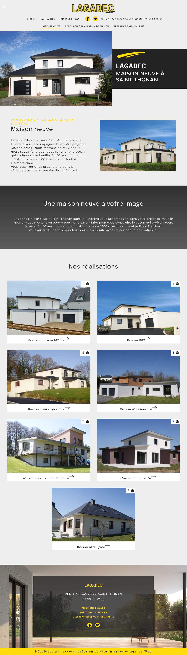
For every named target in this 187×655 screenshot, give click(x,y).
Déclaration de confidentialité (93, 617)
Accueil (32, 19)
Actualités (48, 19)
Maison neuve (51, 26)
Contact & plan (70, 19)
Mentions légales (93, 608)
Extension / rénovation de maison (87, 26)
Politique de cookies (93, 613)
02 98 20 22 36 (153, 19)
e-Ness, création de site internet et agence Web (107, 651)
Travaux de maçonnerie (129, 26)
